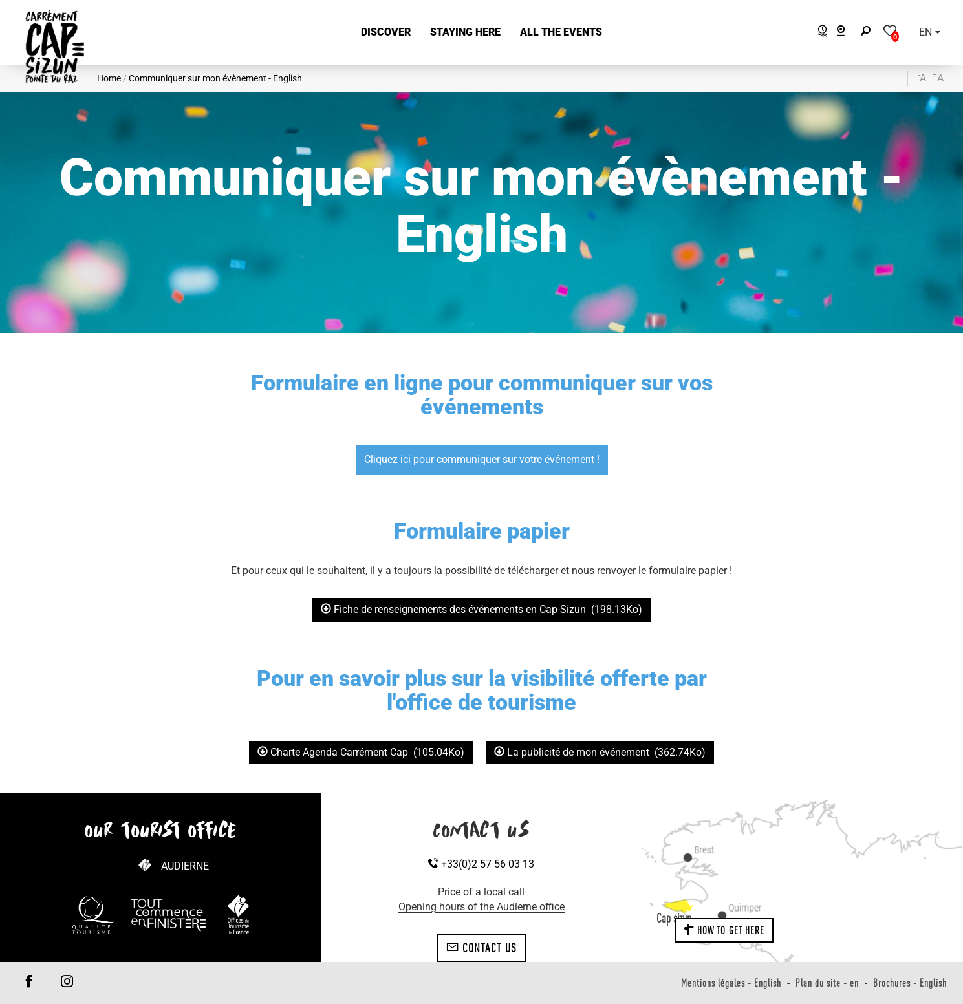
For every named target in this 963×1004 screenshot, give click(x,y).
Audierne (185, 866)
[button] (385, 32)
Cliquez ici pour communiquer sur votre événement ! (482, 459)
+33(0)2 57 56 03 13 (481, 864)
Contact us (481, 948)
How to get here (724, 930)
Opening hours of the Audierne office (481, 907)
